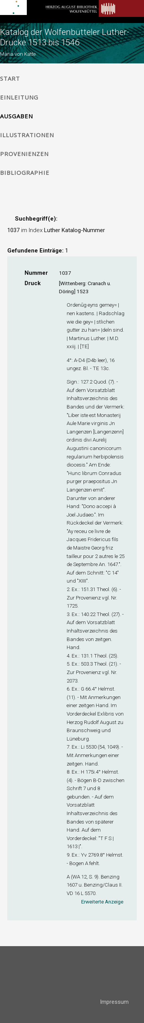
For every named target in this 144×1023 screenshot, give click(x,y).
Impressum (114, 1001)
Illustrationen (27, 135)
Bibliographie (24, 172)
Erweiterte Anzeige (102, 901)
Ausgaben (16, 116)
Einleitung (19, 97)
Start (10, 78)
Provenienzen (24, 154)
